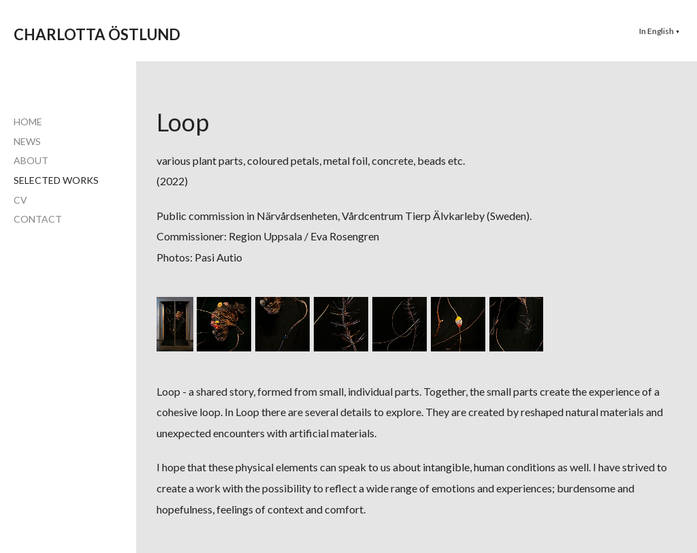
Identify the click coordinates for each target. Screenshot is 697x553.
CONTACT (38, 219)
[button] (659, 31)
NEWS (27, 141)
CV (20, 200)
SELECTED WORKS (56, 180)
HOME (28, 121)
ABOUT (31, 160)
